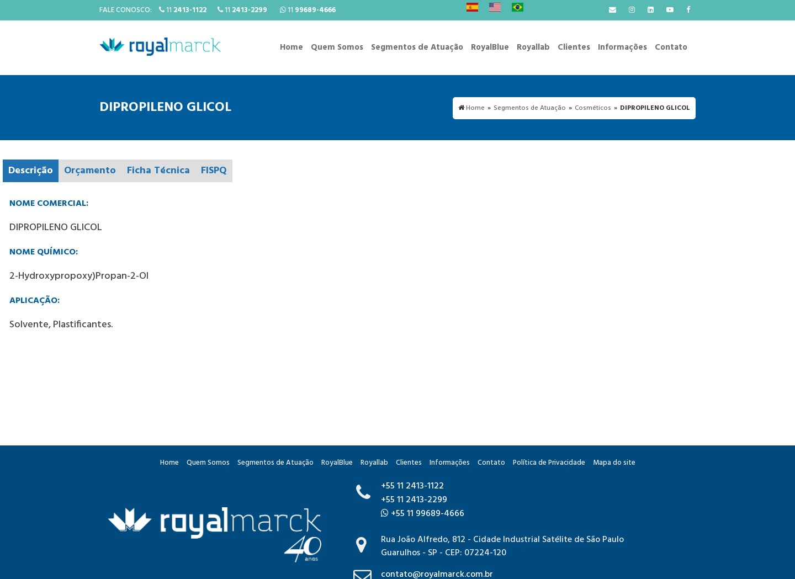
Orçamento (90, 171)
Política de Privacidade (549, 463)
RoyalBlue (490, 47)
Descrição (30, 171)
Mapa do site (614, 463)
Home (291, 47)
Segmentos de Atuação (417, 47)
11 (182, 10)
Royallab (533, 47)
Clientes (574, 47)
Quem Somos (337, 47)
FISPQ (214, 171)
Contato (671, 47)
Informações (622, 47)
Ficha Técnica (158, 171)
